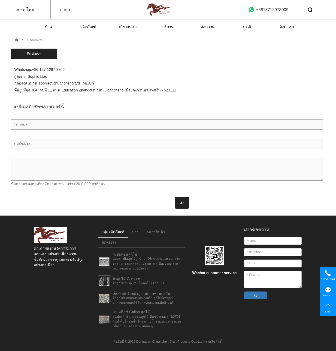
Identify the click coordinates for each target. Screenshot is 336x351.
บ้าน (48, 27)
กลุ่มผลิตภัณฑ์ (112, 232)
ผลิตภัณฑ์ (88, 27)
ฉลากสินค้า (155, 232)
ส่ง (255, 295)
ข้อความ (207, 27)
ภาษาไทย (25, 9)
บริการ (167, 27)
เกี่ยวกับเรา (128, 27)
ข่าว (135, 232)
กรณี (247, 27)
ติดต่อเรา (286, 27)
